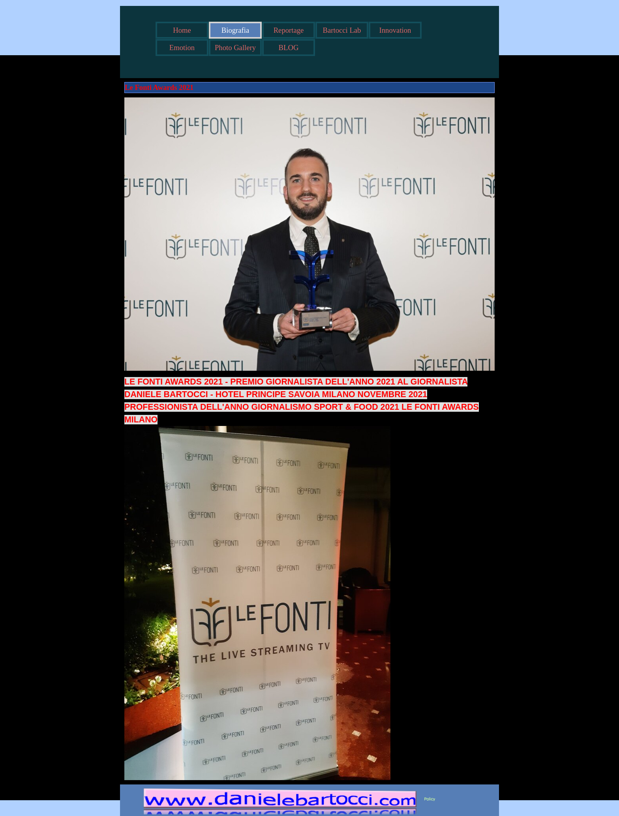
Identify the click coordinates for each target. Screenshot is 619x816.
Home (182, 30)
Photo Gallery (235, 47)
